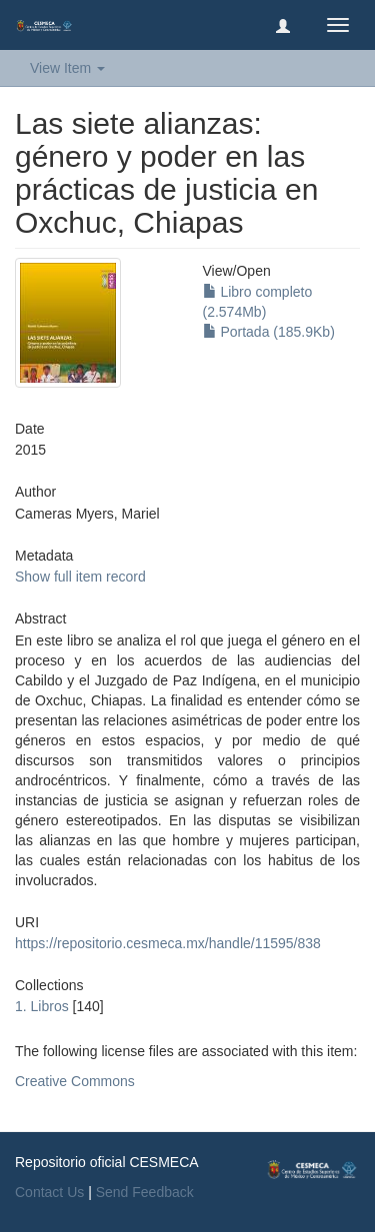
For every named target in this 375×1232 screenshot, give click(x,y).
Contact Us (49, 1192)
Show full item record (80, 577)
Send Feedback (145, 1192)
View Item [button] (67, 68)
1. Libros (42, 1006)
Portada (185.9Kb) (269, 332)
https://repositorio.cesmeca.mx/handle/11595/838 (168, 943)
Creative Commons (75, 1081)
